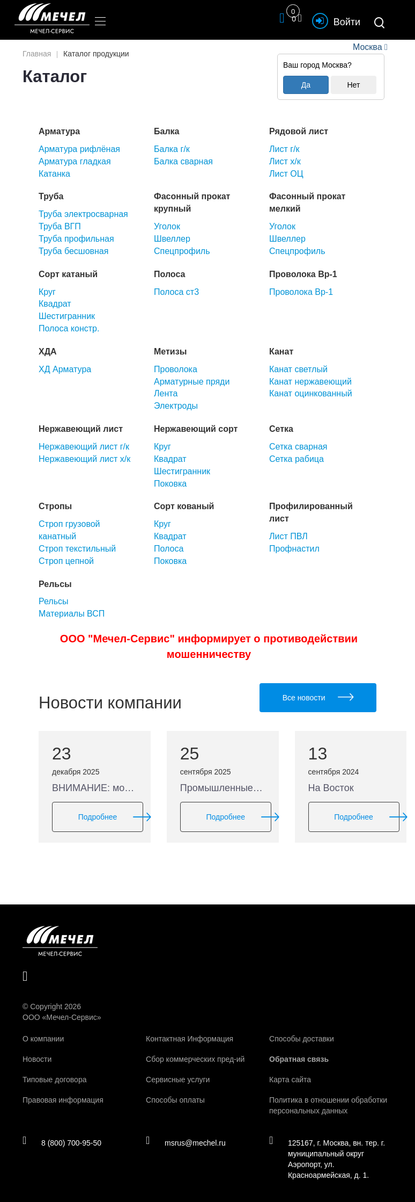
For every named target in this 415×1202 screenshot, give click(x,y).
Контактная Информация (189, 1038)
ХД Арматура (65, 369)
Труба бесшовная (73, 251)
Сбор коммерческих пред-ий (195, 1059)
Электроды (176, 405)
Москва (367, 47)
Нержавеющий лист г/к (84, 446)
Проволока (175, 369)
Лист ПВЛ (288, 536)
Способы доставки (301, 1038)
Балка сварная (183, 161)
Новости (37, 1059)
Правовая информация (63, 1100)
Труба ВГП (60, 226)
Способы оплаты (175, 1100)
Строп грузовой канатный (69, 530)
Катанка (54, 173)
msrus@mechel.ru (186, 1142)
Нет (353, 85)
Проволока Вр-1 (301, 291)
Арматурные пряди (191, 381)
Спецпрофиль (182, 251)
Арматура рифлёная (79, 149)
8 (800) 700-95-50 (62, 1142)
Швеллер (172, 238)
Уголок (167, 226)
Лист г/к (284, 149)
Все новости (318, 697)
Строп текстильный (77, 548)
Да (305, 85)
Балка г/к (172, 149)
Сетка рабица (296, 459)
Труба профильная (76, 238)
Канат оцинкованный (310, 393)
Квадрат (55, 303)
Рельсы (54, 601)
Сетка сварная (298, 446)
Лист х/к (285, 161)
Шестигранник (67, 316)
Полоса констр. (69, 328)
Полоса (168, 548)
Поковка (170, 483)
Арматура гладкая (75, 161)
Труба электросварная (83, 214)
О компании (43, 1038)
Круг (47, 291)
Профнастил (294, 548)
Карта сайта (290, 1079)
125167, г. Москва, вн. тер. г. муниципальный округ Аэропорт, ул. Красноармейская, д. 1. (327, 1158)
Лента (165, 393)
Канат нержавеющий (310, 381)
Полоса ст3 (176, 291)
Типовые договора (54, 1079)
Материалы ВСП (72, 613)
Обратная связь (299, 1059)
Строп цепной (66, 561)
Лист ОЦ (286, 173)
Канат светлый (298, 369)
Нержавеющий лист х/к (84, 459)
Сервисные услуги (178, 1079)
